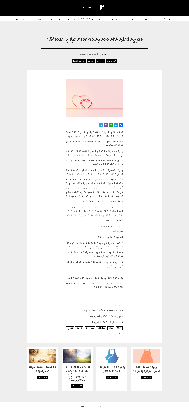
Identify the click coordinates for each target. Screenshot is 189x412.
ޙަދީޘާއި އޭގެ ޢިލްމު (143, 18)
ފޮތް (17, 18)
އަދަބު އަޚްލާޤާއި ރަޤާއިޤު (88, 18)
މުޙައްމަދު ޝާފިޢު (104, 54)
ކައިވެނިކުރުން (101, 328)
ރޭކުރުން (119, 328)
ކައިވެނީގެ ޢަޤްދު (111, 61)
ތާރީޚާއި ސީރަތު (56, 18)
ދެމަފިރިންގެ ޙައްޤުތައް (78, 61)
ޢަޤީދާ (171, 18)
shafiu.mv (90, 407)
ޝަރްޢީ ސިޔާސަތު (28, 18)
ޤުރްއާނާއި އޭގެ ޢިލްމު (159, 18)
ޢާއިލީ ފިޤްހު (114, 18)
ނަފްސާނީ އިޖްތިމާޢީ (70, 18)
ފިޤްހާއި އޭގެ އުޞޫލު (127, 18)
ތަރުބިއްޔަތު (102, 18)
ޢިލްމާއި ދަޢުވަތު (42, 18)
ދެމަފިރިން (91, 61)
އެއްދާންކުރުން (90, 328)
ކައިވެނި (111, 328)
